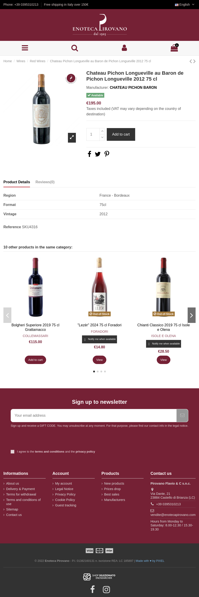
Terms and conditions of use (23, 502)
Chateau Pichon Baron (133, 87)
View (99, 360)
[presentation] (48, 439)
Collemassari (35, 336)
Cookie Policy (65, 500)
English (185, 4)
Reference (12, 227)
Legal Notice (64, 489)
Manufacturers (114, 500)
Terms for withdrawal (21, 494)
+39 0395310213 (168, 504)
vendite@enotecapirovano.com (173, 515)
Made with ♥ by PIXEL (150, 560)
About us (12, 483)
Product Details (16, 182)
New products (114, 483)
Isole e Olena (163, 336)
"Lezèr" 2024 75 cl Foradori (99, 325)
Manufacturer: (97, 87)
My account (63, 483)
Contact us (14, 515)
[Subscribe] (182, 415)
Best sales (111, 494)
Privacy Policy (65, 494)
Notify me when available (99, 339)
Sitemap (12, 509)
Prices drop (112, 489)
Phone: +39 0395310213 (21, 4)
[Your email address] (94, 415)
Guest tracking (65, 505)
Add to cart (121, 134)
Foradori (99, 331)
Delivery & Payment (20, 489)
